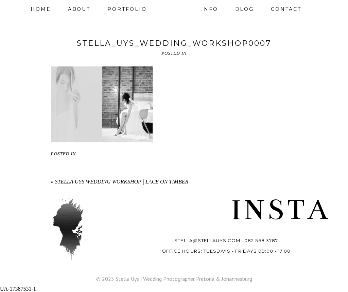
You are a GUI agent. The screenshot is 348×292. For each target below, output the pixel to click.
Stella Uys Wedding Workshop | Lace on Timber (122, 181)
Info (209, 9)
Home (41, 9)
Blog (244, 9)
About (79, 9)
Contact (286, 9)
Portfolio (126, 9)
